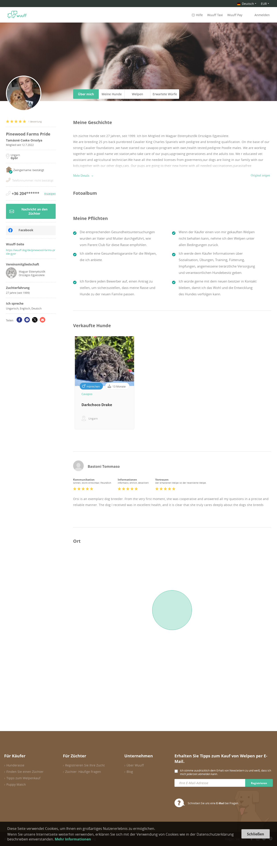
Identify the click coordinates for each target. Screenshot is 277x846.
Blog (130, 772)
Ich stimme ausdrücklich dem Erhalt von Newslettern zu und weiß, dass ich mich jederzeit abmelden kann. (225, 772)
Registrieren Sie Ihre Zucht (85, 765)
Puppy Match (16, 784)
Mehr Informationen (73, 839)
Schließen (255, 834)
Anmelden (262, 15)
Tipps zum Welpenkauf (23, 778)
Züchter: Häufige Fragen (83, 772)
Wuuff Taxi (215, 15)
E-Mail (220, 803)
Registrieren (259, 783)
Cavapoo (87, 394)
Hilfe (197, 15)
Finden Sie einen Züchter (25, 772)
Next (274, 382)
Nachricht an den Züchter (28, 211)
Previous (70, 382)
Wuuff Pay (234, 15)
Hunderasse (15, 765)
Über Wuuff (135, 765)
